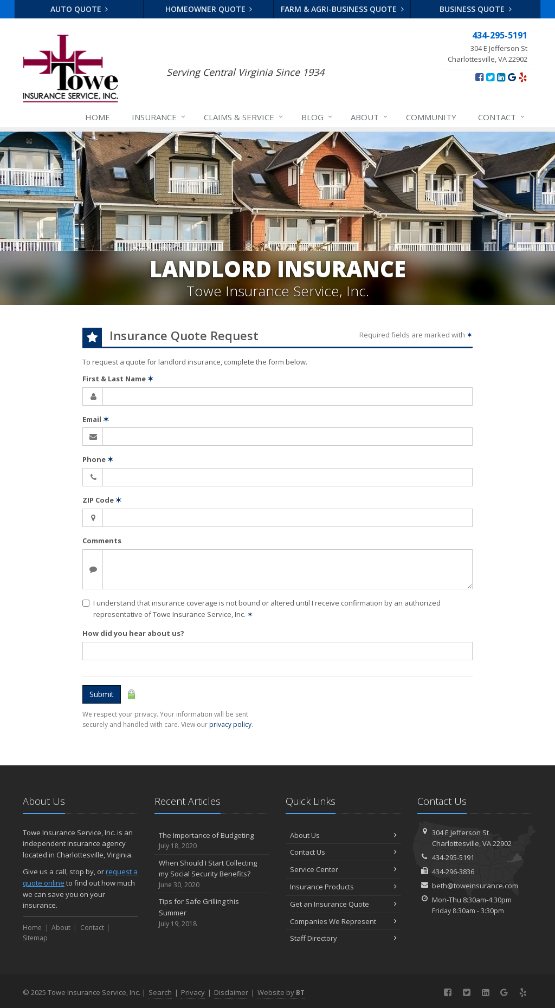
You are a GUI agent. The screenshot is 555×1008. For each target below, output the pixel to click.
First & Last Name (117, 378)
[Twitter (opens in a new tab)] (490, 76)
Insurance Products (343, 887)
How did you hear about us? (133, 633)
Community (431, 117)
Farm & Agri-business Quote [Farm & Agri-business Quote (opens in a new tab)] (342, 9)
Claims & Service (244, 117)
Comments (101, 540)
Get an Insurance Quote (343, 904)
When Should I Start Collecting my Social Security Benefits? (212, 874)
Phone (97, 459)
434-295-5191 (453, 857)
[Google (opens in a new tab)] (512, 76)
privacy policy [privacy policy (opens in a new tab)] (230, 724)
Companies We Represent (343, 921)
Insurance (159, 117)
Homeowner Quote (209, 9)
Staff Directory (343, 938)
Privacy (193, 992)
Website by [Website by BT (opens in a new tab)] (281, 992)
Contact (502, 117)
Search (160, 992)
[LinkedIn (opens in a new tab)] (501, 76)
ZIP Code (101, 500)
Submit (101, 694)
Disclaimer (231, 992)
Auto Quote (79, 9)
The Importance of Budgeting (212, 840)
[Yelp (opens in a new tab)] (523, 76)
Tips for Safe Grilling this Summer (212, 912)
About (370, 117)
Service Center (343, 869)
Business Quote (476, 9)
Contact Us (343, 852)
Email (95, 419)
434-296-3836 (453, 871)
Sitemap (35, 937)
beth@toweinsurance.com (475, 885)
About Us (343, 835)
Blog (317, 117)
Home (97, 117)
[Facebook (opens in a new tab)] (479, 76)
